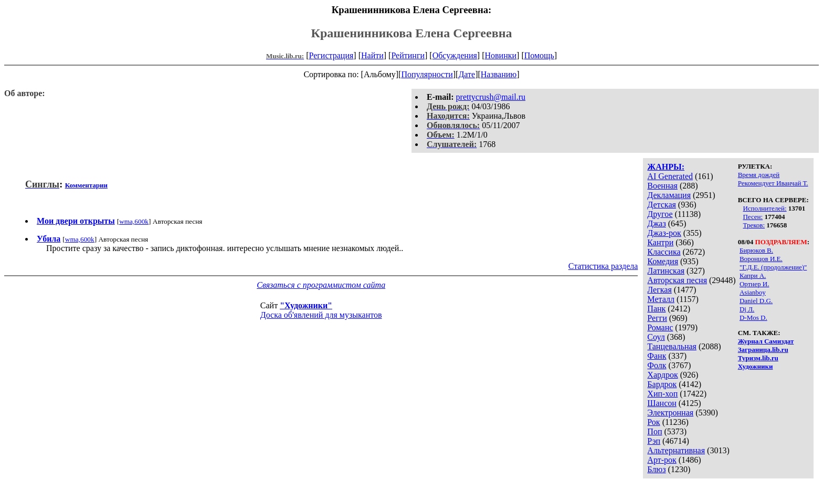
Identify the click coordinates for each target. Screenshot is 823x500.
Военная (662, 185)
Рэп (653, 440)
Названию (499, 74)
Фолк (656, 365)
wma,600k (134, 221)
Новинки (500, 55)
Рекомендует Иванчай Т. (773, 183)
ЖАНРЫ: (665, 166)
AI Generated (670, 176)
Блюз (656, 469)
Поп (654, 431)
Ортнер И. (754, 284)
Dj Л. (747, 309)
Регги (657, 318)
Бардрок (662, 384)
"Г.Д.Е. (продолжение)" (773, 267)
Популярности (426, 74)
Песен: (753, 217)
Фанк (656, 355)
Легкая (659, 289)
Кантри (660, 242)
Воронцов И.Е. (761, 259)
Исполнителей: (764, 208)
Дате (466, 74)
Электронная (670, 412)
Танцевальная (672, 346)
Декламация (669, 195)
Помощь (539, 55)
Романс (660, 327)
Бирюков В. (756, 250)
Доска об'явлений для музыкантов (321, 314)
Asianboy (753, 292)
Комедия (662, 261)
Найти (372, 55)
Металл (660, 299)
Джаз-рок (664, 232)
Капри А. (753, 275)
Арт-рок (661, 459)
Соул (655, 336)
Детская (661, 204)
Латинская (665, 270)
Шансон (661, 403)
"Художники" (306, 305)
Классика (663, 251)
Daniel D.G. (756, 301)
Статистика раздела (603, 266)
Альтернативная (676, 450)
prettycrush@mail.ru (490, 96)
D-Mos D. (753, 317)
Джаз (656, 223)
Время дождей (759, 175)
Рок (653, 422)
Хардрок (662, 374)
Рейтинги (408, 55)
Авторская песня (677, 280)
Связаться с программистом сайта (321, 284)
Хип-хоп (662, 393)
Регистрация (331, 55)
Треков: (754, 225)
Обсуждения (454, 55)
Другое (659, 214)
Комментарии (86, 185)
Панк (656, 308)
